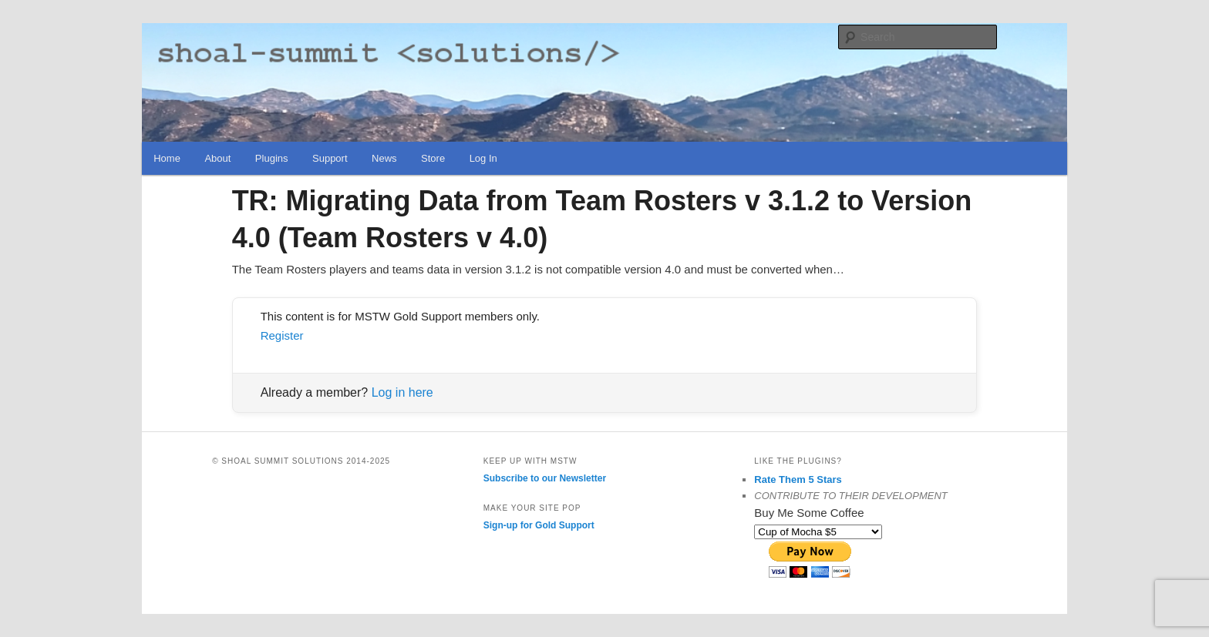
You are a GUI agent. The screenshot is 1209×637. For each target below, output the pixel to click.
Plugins (271, 158)
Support (330, 158)
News (384, 158)
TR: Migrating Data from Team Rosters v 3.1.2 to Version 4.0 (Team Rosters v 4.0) (602, 219)
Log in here (402, 392)
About (217, 158)
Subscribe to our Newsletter (544, 478)
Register (282, 335)
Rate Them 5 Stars (797, 479)
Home (166, 158)
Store (433, 158)
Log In (483, 158)
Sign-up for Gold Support (538, 525)
